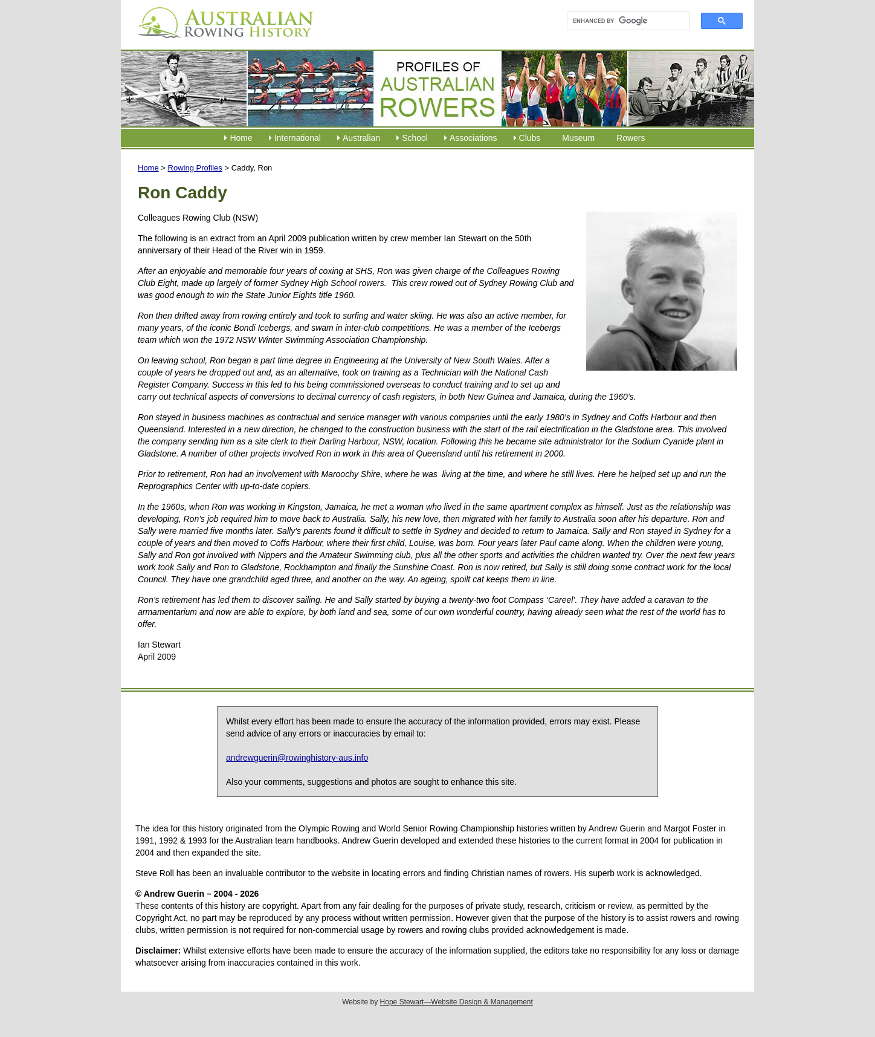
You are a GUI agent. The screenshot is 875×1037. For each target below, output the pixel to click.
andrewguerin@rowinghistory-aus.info (297, 757)
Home (241, 138)
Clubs (530, 138)
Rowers (630, 138)
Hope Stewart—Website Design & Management (456, 1002)
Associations (473, 138)
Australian (361, 138)
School (415, 138)
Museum (578, 138)
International (297, 138)
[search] (623, 21)
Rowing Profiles (195, 167)
